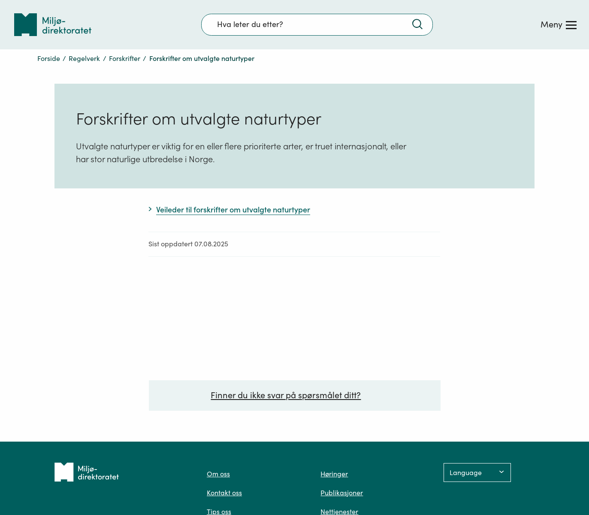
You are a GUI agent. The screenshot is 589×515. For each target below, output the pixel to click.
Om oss (218, 474)
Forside (48, 58)
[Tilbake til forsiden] (52, 24)
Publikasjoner (341, 492)
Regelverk (84, 58)
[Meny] (558, 24)
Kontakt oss (224, 492)
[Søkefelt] (317, 24)
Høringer (334, 474)
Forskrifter (124, 58)
